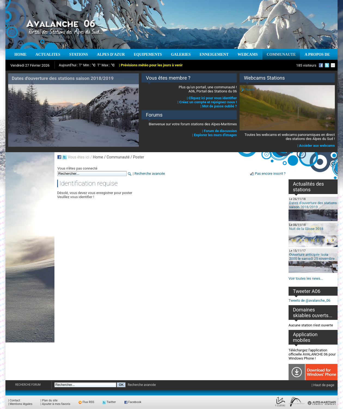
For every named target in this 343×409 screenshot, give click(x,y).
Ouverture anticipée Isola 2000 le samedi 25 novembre (312, 256)
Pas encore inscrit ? (270, 173)
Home (98, 157)
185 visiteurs (306, 65)
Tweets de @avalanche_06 (309, 300)
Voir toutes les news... (306, 278)
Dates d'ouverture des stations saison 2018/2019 (313, 205)
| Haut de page (323, 385)
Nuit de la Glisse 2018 (306, 229)
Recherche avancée (149, 173)
